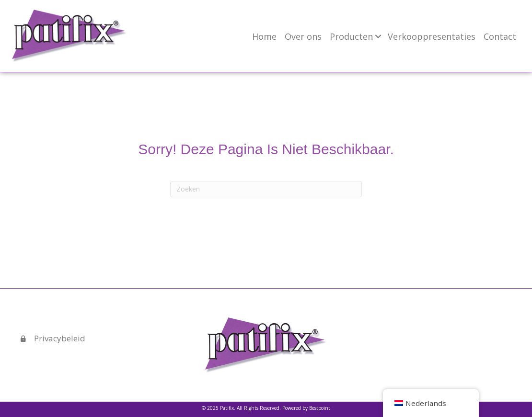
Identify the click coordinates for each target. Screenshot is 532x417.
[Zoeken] (266, 189)
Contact (500, 36)
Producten (351, 36)
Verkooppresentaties (431, 36)
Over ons (303, 36)
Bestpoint (319, 408)
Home (264, 36)
